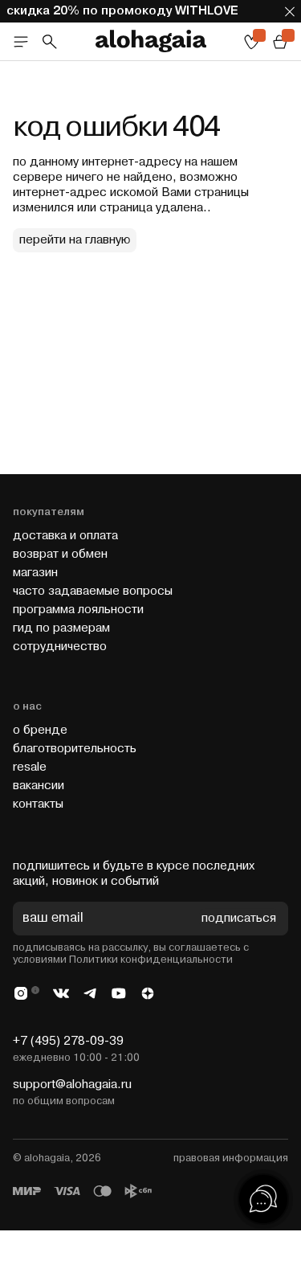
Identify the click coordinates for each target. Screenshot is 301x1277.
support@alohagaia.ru (72, 1084)
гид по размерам (61, 628)
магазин (35, 572)
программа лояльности (78, 609)
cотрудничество (60, 646)
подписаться (238, 919)
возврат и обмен (60, 554)
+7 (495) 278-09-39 (68, 1041)
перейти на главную (74, 239)
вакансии (38, 785)
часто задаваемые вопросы (93, 591)
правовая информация (230, 1158)
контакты (38, 804)
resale (30, 767)
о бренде (40, 730)
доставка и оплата (65, 535)
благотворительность (74, 748)
